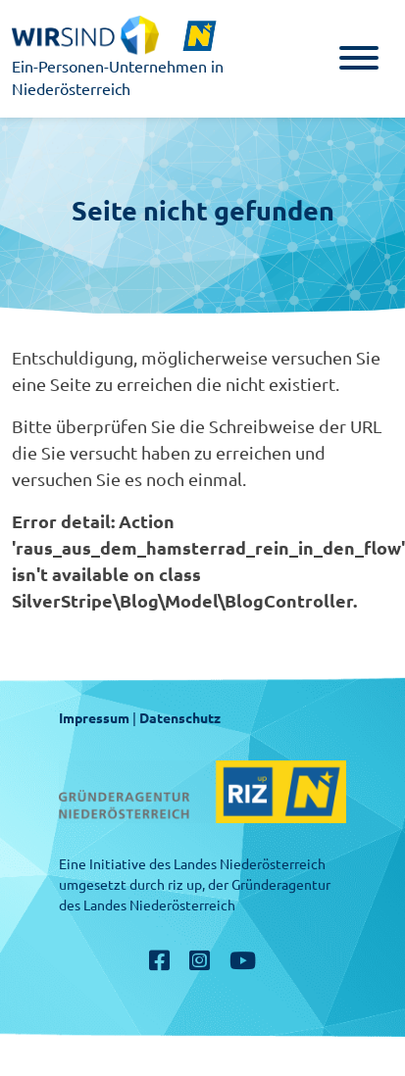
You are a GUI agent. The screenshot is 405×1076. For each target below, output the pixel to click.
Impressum (94, 718)
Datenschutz (180, 718)
